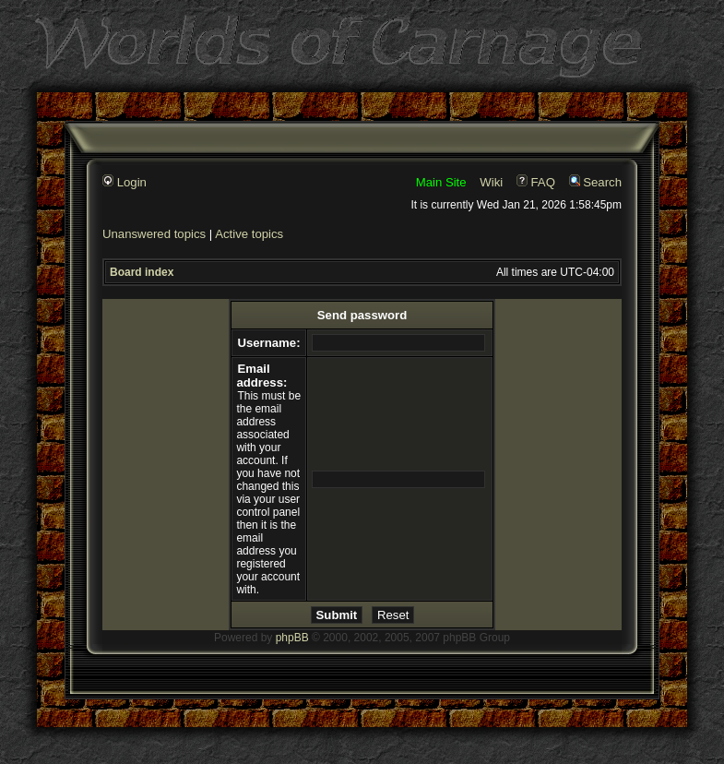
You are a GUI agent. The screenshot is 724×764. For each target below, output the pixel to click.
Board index (141, 272)
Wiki (491, 182)
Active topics (249, 234)
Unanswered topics (154, 234)
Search (595, 182)
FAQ (535, 182)
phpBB (292, 637)
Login (124, 182)
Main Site (441, 182)
